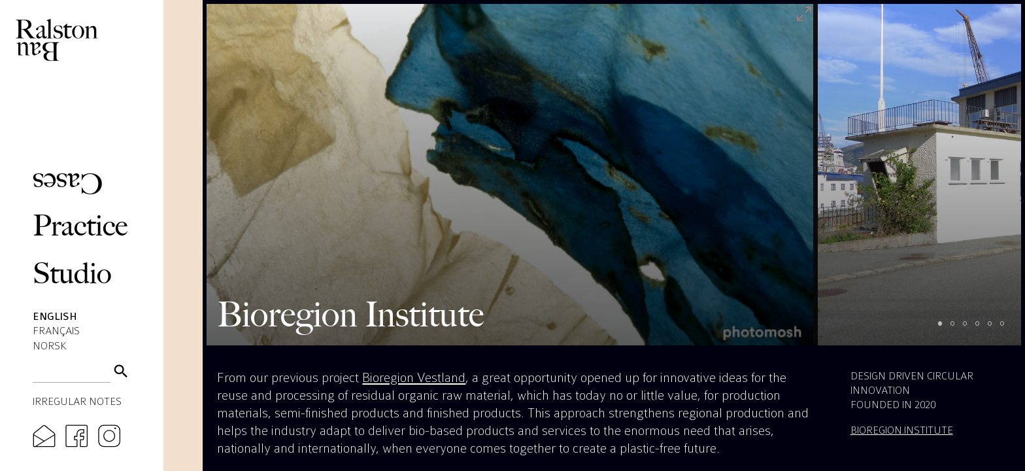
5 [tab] (996, 329)
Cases (68, 183)
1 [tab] (946, 329)
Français (56, 330)
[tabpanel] (510, 174)
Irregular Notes (77, 401)
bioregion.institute (901, 430)
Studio (72, 273)
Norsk (50, 345)
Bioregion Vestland (413, 377)
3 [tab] (971, 329)
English (55, 317)
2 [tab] (958, 329)
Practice (80, 225)
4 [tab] (983, 329)
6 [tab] (1008, 329)
